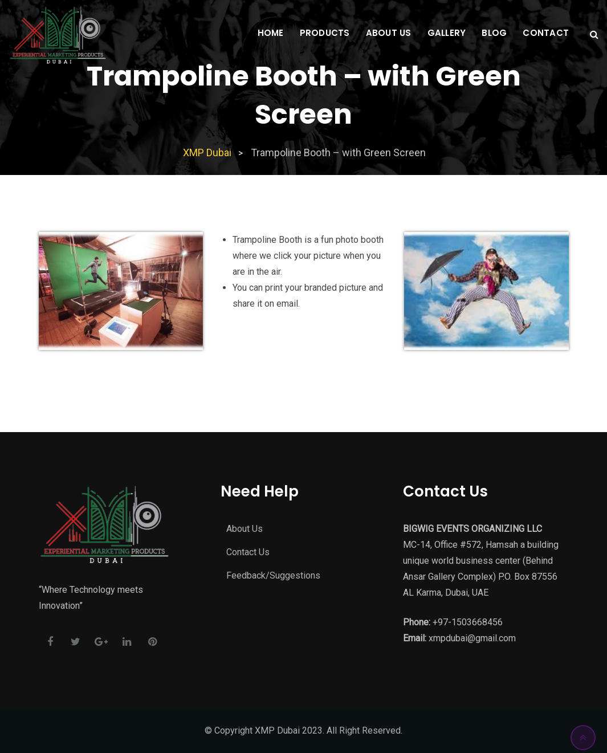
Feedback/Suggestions (273, 575)
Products (325, 33)
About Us (389, 33)
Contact (546, 33)
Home (271, 33)
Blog (494, 33)
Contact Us (248, 552)
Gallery (446, 33)
